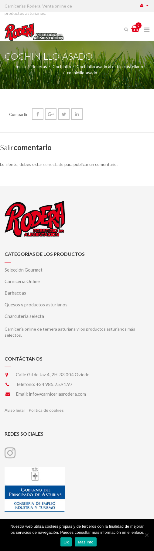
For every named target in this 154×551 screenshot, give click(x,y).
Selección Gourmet (24, 269)
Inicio (20, 66)
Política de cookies (46, 410)
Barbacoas (15, 292)
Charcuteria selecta (24, 316)
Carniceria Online (22, 281)
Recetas (39, 66)
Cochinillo (62, 66)
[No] (146, 535)
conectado (53, 164)
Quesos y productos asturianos (36, 304)
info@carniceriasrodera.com (57, 394)
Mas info (85, 542)
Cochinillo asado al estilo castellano (110, 66)
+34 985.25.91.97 (54, 384)
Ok (66, 542)
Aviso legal (15, 410)
